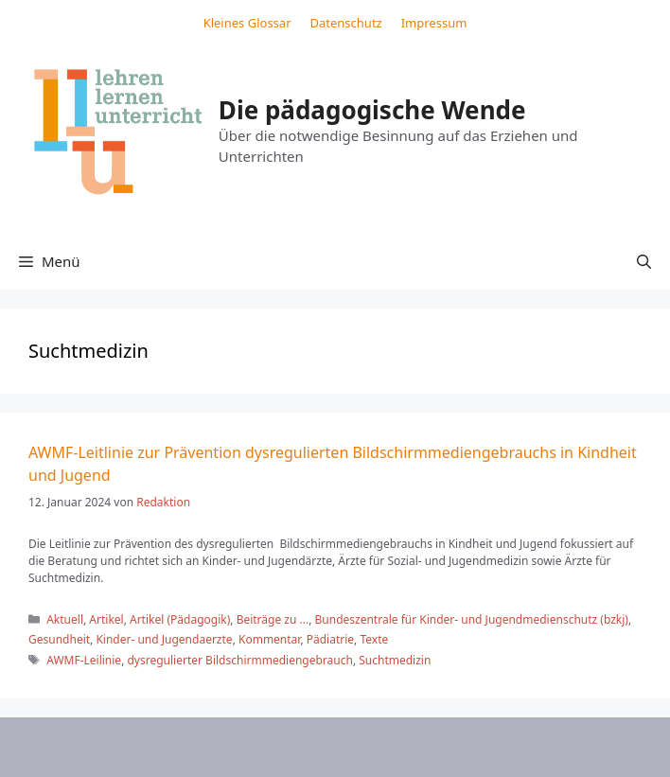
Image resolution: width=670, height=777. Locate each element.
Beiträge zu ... (273, 619)
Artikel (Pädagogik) (180, 619)
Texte (374, 639)
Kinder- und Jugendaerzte (164, 639)
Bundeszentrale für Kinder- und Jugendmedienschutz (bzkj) (471, 619)
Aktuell (64, 619)
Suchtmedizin (395, 660)
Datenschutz (346, 22)
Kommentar (269, 639)
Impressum (434, 22)
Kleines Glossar (247, 22)
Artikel (106, 619)
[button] (644, 261)
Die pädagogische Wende (372, 110)
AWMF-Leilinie (83, 660)
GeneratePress (489, 746)
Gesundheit (59, 639)
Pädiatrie (330, 639)
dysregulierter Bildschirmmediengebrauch (239, 660)
